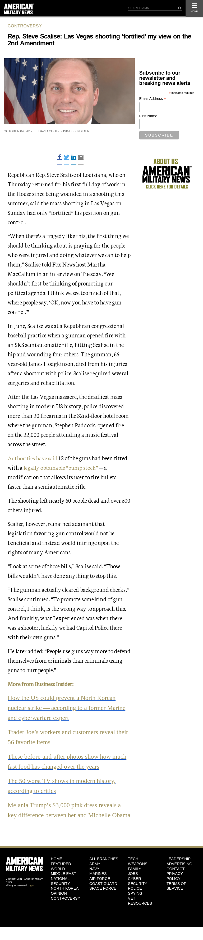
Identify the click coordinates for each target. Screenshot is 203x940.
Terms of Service (176, 893)
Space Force (102, 896)
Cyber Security (137, 888)
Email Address (152, 98)
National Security (60, 888)
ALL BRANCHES (103, 866)
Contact (175, 876)
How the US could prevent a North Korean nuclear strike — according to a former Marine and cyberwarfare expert (67, 707)
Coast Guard (103, 891)
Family (134, 876)
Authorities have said (33, 458)
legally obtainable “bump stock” (61, 467)
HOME (56, 866)
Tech (133, 866)
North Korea (65, 896)
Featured (61, 871)
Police (135, 896)
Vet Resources (140, 908)
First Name (148, 116)
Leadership (179, 866)
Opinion (59, 901)
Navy (94, 876)
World (58, 876)
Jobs (133, 881)
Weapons (137, 871)
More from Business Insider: (41, 684)
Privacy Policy (175, 883)
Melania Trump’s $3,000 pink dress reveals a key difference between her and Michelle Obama (65, 813)
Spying (135, 901)
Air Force (99, 886)
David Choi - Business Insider (64, 131)
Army (94, 871)
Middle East (63, 881)
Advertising (179, 871)
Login (31, 892)
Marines (98, 881)
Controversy (25, 26)
